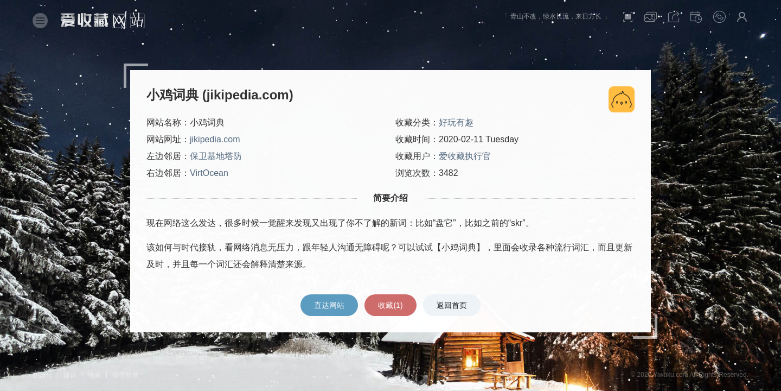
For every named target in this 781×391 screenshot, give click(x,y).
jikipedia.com (215, 139)
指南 (94, 375)
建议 (69, 375)
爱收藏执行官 (465, 156)
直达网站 (329, 305)
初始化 (42, 375)
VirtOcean (209, 173)
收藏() (390, 305)
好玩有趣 (456, 122)
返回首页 (452, 305)
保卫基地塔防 (216, 156)
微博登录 (125, 375)
